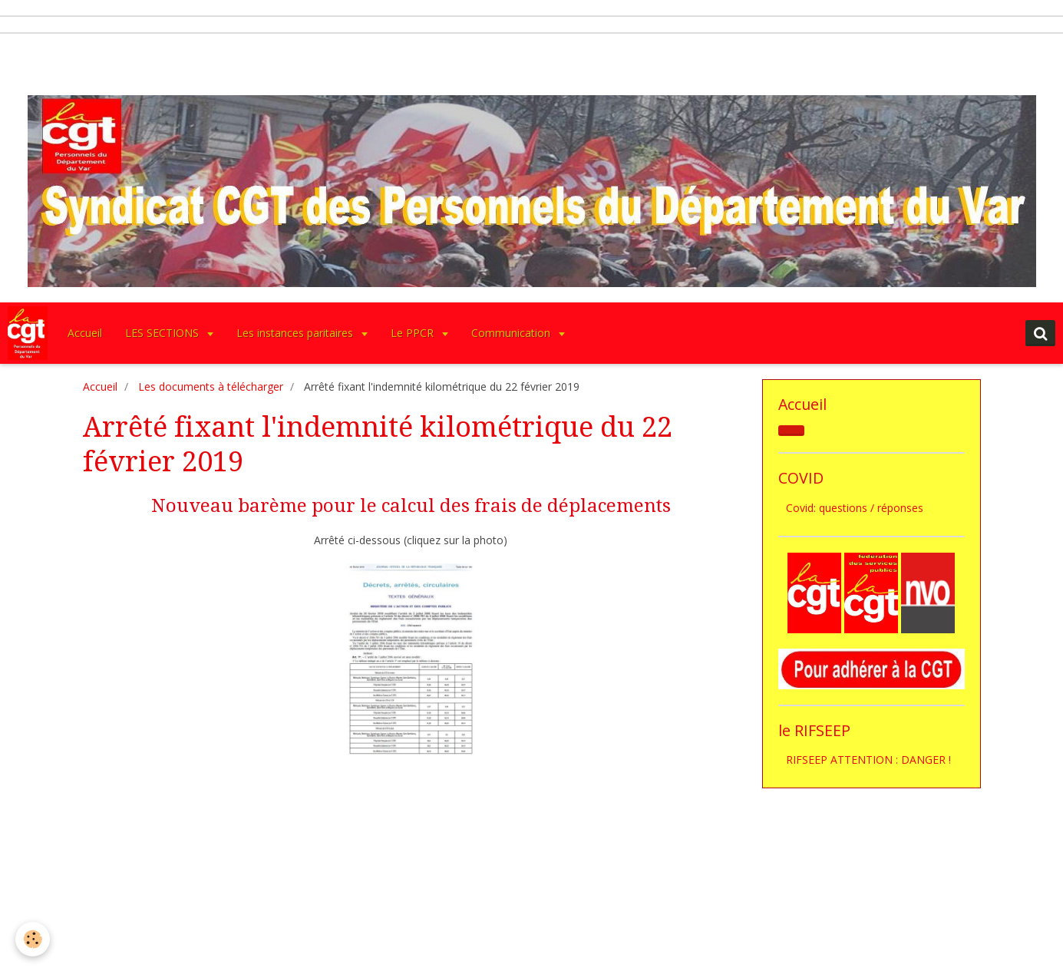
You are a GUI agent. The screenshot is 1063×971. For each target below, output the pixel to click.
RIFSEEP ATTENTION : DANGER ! (868, 759)
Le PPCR (414, 332)
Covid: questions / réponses (854, 507)
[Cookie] (32, 939)
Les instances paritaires (296, 332)
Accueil (85, 332)
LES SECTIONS (163, 332)
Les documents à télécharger (210, 386)
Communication (512, 332)
